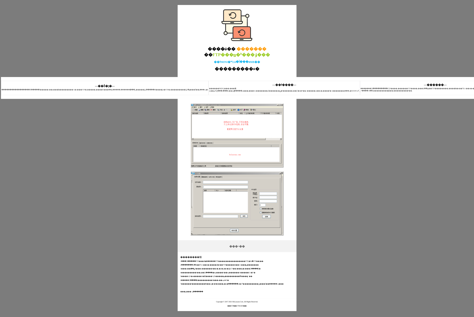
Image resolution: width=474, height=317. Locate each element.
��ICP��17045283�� (237, 306)
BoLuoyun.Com (237, 302)
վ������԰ (197, 292)
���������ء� (237, 68)
